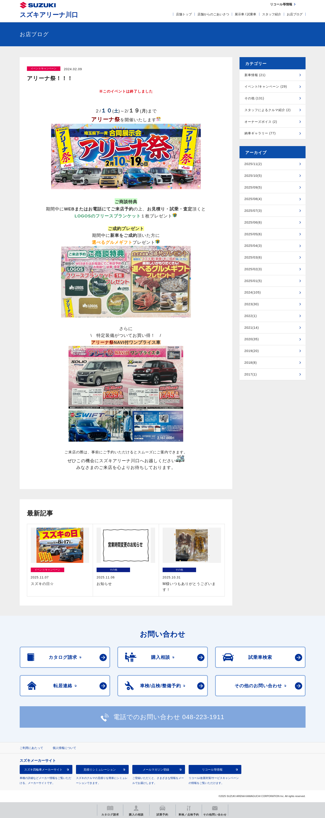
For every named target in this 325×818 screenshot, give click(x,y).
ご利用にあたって (31, 748)
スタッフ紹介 (271, 14)
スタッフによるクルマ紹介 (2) (267, 110)
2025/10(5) (253, 175)
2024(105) (252, 292)
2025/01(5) (253, 281)
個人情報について (64, 748)
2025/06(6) (253, 222)
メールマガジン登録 (156, 769)
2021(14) (251, 327)
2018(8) (250, 362)
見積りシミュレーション (99, 769)
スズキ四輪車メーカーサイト (43, 769)
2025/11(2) (253, 164)
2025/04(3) (253, 245)
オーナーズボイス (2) (260, 122)
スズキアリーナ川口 (49, 14)
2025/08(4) (253, 199)
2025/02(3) (253, 269)
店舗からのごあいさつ (213, 14)
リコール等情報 (212, 769)
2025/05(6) (253, 234)
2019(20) (251, 351)
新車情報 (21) (255, 75)
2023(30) (251, 304)
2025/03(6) (253, 257)
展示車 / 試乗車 (245, 14)
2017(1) (250, 374)
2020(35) (251, 339)
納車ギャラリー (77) (260, 133)
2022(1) (250, 316)
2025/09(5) (253, 187)
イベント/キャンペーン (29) (265, 86)
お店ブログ (295, 14)
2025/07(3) (253, 210)
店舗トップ (184, 14)
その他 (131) (254, 98)
